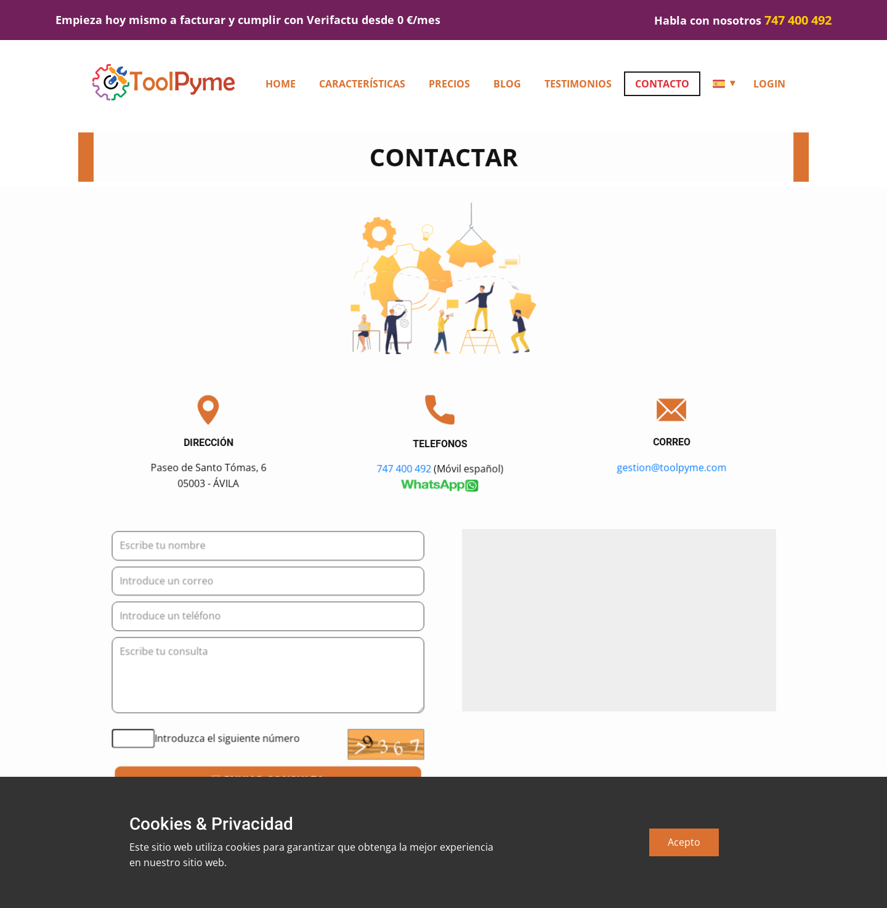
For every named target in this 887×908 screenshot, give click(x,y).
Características (362, 84)
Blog (507, 84)
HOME (280, 84)
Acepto (684, 842)
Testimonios (578, 84)
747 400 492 (404, 467)
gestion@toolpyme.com (672, 467)
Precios (449, 84)
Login (769, 84)
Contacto (662, 84)
